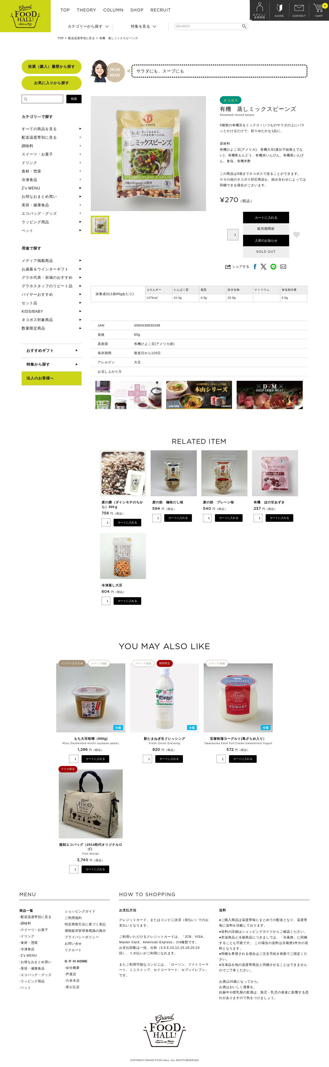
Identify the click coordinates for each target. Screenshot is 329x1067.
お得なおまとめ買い (39, 196)
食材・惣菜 (31, 171)
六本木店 (73, 980)
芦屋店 (71, 974)
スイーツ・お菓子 (37, 154)
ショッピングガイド (80, 911)
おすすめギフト (40, 351)
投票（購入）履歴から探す (51, 67)
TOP (65, 10)
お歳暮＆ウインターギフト (45, 269)
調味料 (27, 146)
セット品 (29, 303)
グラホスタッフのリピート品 (47, 286)
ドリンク (29, 163)
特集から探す (38, 364)
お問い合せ (73, 943)
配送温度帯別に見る (81, 38)
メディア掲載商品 (37, 261)
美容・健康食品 (35, 205)
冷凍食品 (29, 180)
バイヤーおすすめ (37, 294)
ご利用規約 (73, 918)
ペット (27, 230)
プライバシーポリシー (82, 937)
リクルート (73, 950)
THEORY (86, 10)
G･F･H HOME (76, 961)
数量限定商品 (33, 328)
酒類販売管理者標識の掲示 (85, 930)
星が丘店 (73, 987)
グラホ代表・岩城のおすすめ (47, 277)
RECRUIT (160, 10)
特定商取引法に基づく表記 (85, 924)
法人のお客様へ (40, 378)
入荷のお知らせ (266, 240)
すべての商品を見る (39, 129)
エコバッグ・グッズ (39, 213)
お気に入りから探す (51, 83)
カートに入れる (266, 217)
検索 (74, 98)
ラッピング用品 (35, 222)
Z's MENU (31, 188)
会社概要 (73, 967)
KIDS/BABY (32, 311)
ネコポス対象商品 (37, 320)
